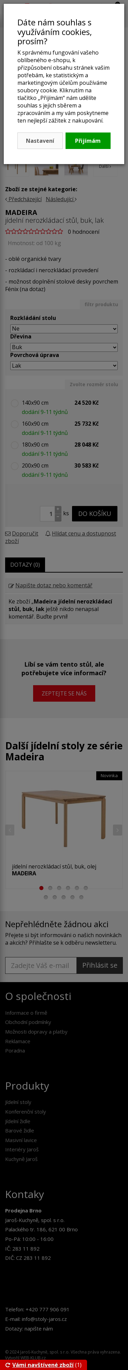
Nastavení (40, 141)
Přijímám (88, 141)
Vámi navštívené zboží (39, 1365)
